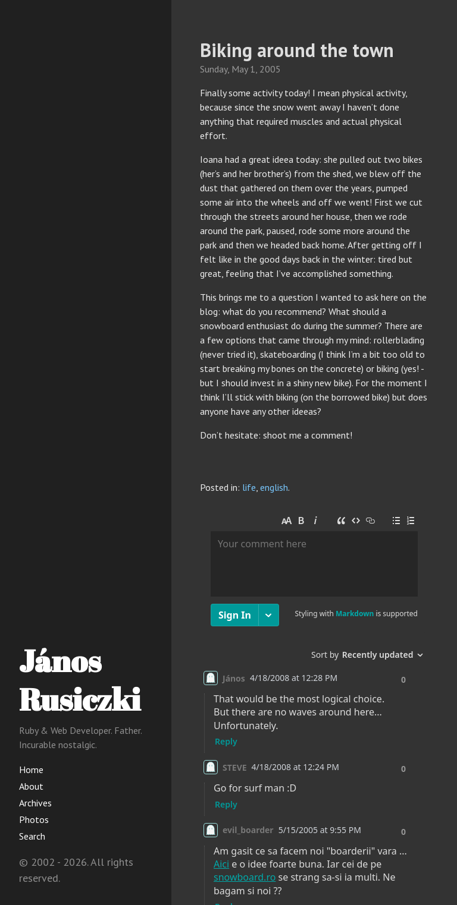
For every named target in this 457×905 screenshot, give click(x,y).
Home (31, 769)
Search (32, 836)
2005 (270, 69)
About (31, 786)
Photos (34, 819)
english (274, 487)
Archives (35, 803)
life (249, 487)
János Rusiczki (79, 679)
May (239, 69)
